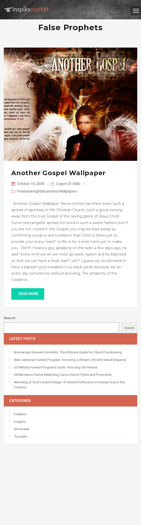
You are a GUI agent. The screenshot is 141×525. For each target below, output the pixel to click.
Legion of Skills (68, 184)
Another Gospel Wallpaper (58, 173)
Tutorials (20, 436)
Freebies (24, 191)
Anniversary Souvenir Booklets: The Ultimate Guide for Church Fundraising (68, 352)
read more (27, 294)
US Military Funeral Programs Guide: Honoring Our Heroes (56, 367)
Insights (37, 191)
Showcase (21, 429)
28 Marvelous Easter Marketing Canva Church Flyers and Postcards (63, 375)
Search (9, 318)
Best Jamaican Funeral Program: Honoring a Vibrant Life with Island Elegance (70, 360)
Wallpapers (68, 191)
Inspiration (51, 191)
